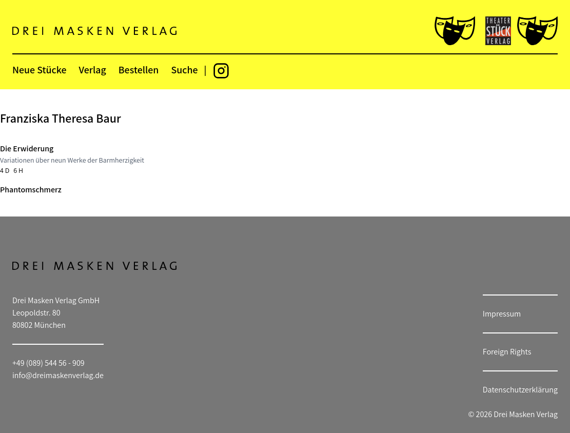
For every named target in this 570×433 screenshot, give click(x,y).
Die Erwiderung (26, 148)
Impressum (502, 313)
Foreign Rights (507, 351)
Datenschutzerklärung (520, 389)
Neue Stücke (39, 69)
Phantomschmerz (31, 189)
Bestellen (139, 69)
